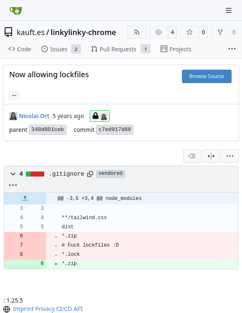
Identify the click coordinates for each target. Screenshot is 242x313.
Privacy (45, 309)
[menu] (230, 156)
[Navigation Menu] (229, 10)
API (78, 309)
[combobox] (192, 156)
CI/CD (64, 309)
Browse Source (206, 76)
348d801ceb (47, 129)
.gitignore (67, 174)
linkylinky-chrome (83, 32)
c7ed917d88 (114, 129)
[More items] (232, 49)
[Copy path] (90, 174)
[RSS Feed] (136, 32)
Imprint (23, 309)
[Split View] (211, 156)
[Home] (16, 10)
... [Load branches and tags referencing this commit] (14, 95)
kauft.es (31, 32)
